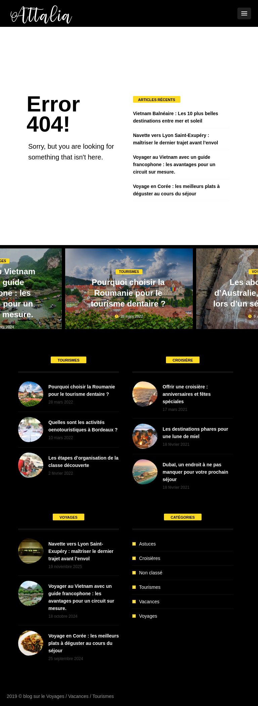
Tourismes (129, 272)
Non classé (150, 572)
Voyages (148, 616)
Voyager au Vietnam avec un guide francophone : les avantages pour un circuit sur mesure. (174, 164)
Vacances (149, 601)
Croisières (149, 558)
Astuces (147, 544)
